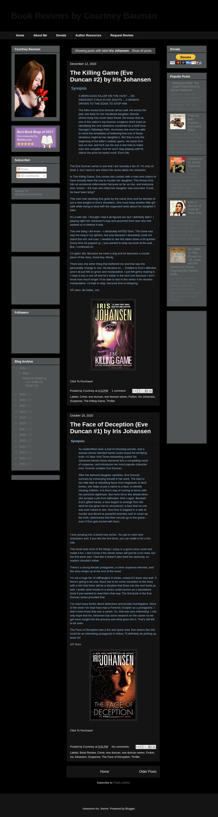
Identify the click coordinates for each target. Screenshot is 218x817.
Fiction (133, 396)
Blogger (130, 808)
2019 (23, 417)
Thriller (111, 401)
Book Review (88, 752)
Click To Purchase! (81, 381)
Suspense (76, 401)
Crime (83, 396)
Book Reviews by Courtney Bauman (84, 15)
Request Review (121, 35)
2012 (23, 458)
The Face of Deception (116, 756)
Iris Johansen (146, 396)
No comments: (121, 746)
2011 (23, 464)
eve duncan (96, 396)
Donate (61, 35)
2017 (23, 429)
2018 (23, 423)
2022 (23, 400)
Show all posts (141, 50)
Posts (22, 169)
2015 (23, 440)
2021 (23, 405)
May (26, 373)
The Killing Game (94, 401)
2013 (23, 452)
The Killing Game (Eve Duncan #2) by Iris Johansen (110, 76)
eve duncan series (116, 396)
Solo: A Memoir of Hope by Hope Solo (195, 208)
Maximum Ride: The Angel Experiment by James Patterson (185, 86)
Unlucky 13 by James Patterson (195, 162)
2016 (23, 435)
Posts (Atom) (122, 782)
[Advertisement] (36, 226)
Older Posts (147, 771)
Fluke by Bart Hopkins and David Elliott (194, 123)
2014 (23, 446)
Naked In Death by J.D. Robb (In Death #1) (34, 382)
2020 (23, 411)
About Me (40, 35)
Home (20, 35)
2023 (23, 394)
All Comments (28, 176)
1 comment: (119, 390)
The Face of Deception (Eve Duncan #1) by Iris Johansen (110, 427)
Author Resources (88, 35)
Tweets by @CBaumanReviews (28, 192)
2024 (23, 368)
